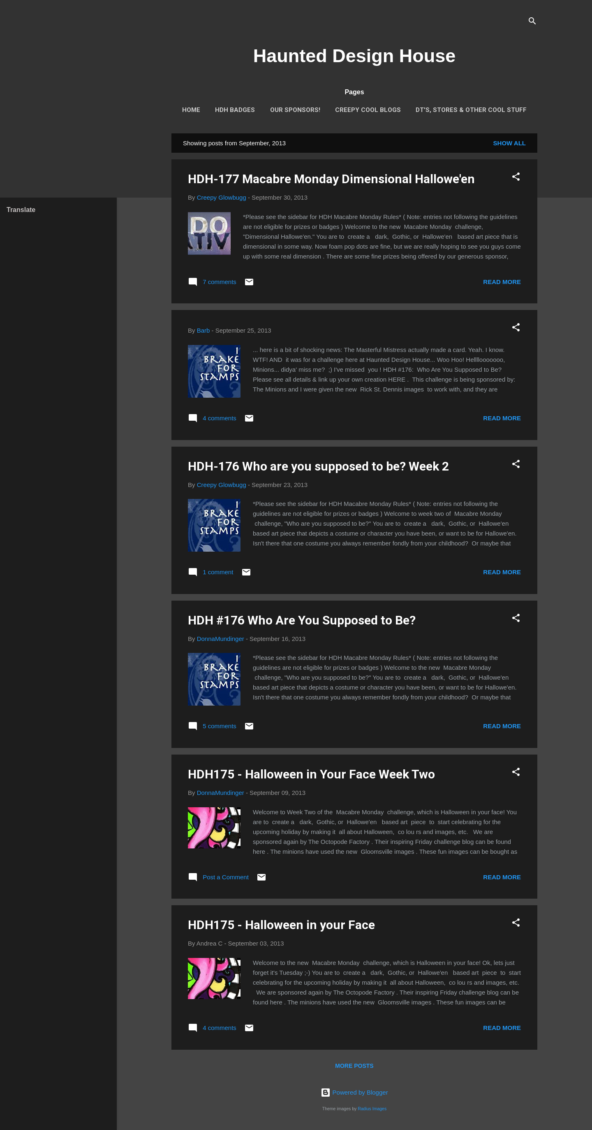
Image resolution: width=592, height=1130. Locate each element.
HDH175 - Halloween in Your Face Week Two (311, 774)
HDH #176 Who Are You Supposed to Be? (302, 620)
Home (191, 110)
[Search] (532, 22)
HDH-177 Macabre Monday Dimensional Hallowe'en (331, 179)
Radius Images (372, 1108)
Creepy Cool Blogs (368, 110)
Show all (509, 143)
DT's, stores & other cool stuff (471, 110)
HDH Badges (235, 110)
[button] (516, 178)
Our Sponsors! (295, 110)
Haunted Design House (354, 55)
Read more (502, 281)
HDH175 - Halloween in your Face (281, 925)
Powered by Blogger (354, 1092)
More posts (354, 1065)
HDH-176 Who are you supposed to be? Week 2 (318, 466)
